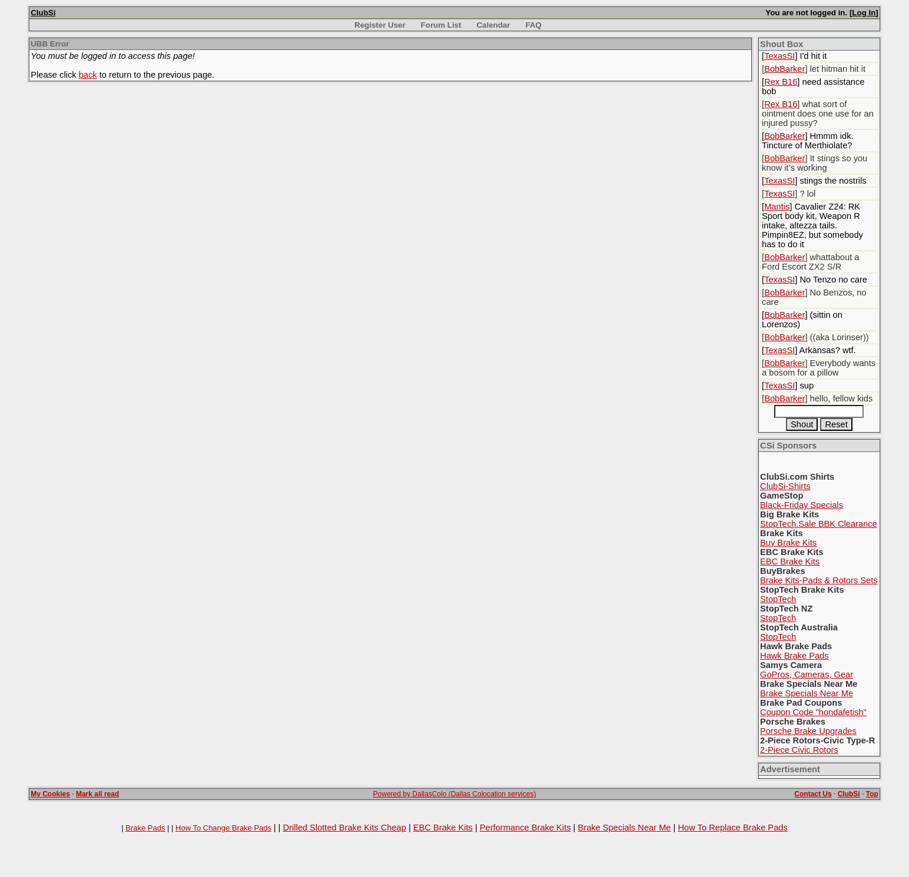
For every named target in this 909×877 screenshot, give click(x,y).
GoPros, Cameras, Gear (806, 674)
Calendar (493, 25)
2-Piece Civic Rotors (799, 750)
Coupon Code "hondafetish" (813, 712)
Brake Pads (145, 827)
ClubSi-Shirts (785, 486)
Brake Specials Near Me (806, 693)
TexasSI (779, 56)
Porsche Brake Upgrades (808, 731)
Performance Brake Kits (525, 827)
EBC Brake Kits (790, 561)
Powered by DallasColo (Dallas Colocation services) (454, 794)
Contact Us (812, 794)
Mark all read (97, 794)
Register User (380, 25)
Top (872, 794)
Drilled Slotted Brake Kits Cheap (344, 827)
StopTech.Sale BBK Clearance (818, 524)
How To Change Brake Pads (223, 827)
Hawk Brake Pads (794, 655)
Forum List (441, 25)
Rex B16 (780, 82)
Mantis (776, 206)
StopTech (778, 599)
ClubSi (43, 12)
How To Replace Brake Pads (732, 827)
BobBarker (784, 69)
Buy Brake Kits (788, 542)
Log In (863, 12)
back (88, 74)
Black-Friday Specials (801, 505)
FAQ (533, 25)
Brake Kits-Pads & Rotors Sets (819, 580)
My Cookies (50, 794)
